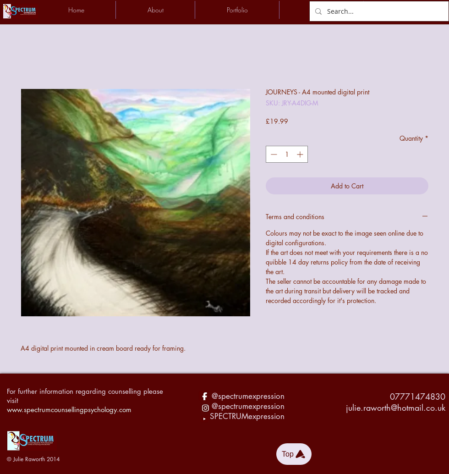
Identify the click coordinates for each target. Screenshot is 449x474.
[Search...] (378, 11)
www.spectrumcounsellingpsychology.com (69, 409)
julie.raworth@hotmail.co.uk (395, 407)
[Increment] (301, 154)
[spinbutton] (287, 154)
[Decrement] (273, 154)
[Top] (294, 454)
